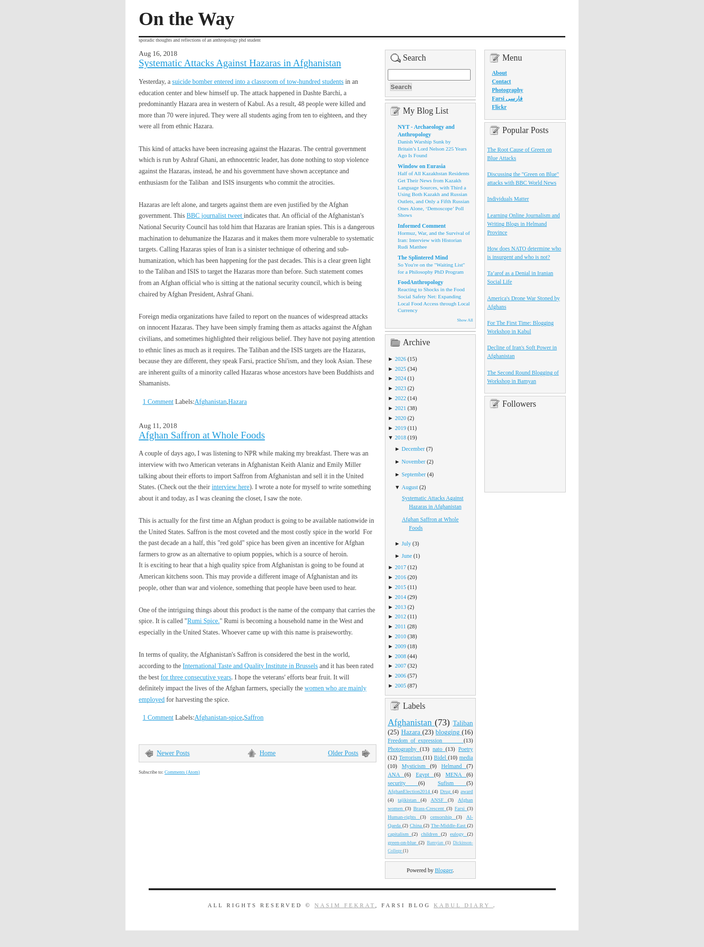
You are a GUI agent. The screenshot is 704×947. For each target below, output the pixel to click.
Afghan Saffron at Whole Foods (202, 435)
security (403, 783)
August (409, 487)
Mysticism (415, 766)
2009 (400, 646)
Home (267, 753)
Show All (465, 320)
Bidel (441, 757)
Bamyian (436, 842)
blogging (449, 732)
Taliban (463, 723)
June (406, 556)
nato (439, 749)
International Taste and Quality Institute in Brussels (250, 666)
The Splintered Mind (423, 257)
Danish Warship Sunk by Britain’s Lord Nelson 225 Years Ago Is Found (432, 148)
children (431, 834)
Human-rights (404, 817)
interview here (231, 487)
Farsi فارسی (507, 98)
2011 (400, 626)
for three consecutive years (195, 677)
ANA (396, 774)
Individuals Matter (508, 199)
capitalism (400, 834)
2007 (400, 665)
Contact (501, 81)
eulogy (458, 834)
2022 (400, 398)
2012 (400, 616)
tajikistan (409, 800)
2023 (400, 388)
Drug (446, 791)
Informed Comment (422, 226)
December (413, 449)
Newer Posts (173, 753)
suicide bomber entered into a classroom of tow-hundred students (258, 81)
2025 (400, 369)
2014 (400, 597)
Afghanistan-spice (218, 717)
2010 (400, 636)
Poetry (465, 749)
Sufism (451, 783)
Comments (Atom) (182, 772)
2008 (400, 656)
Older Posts (343, 753)
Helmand (453, 766)
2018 (400, 437)
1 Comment (158, 401)
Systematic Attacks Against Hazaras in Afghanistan (240, 63)
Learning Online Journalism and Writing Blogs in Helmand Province (523, 224)
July (406, 543)
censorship (443, 817)
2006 (400, 675)
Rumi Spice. (203, 621)
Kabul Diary (463, 905)
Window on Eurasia (422, 166)
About (499, 73)
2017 (400, 567)
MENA (456, 774)
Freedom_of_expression (425, 740)
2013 (400, 607)
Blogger (444, 870)
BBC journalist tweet (215, 215)
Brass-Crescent (429, 808)
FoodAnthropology (420, 282)
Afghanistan (211, 401)
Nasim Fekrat (344, 905)
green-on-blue (403, 842)
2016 (400, 577)
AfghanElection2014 (410, 791)
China (416, 825)
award (467, 791)
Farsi (460, 808)
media (466, 757)
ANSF (439, 800)
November (413, 461)
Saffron (253, 717)
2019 (400, 428)
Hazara (237, 401)
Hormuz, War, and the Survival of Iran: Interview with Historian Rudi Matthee (434, 240)
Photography (404, 749)
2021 (400, 408)
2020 (400, 418)
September (413, 474)
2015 (400, 587)
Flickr (499, 107)
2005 (400, 685)
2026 (400, 359)
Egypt (425, 774)
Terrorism (411, 757)
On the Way (186, 19)
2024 (400, 378)
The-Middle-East (449, 825)
